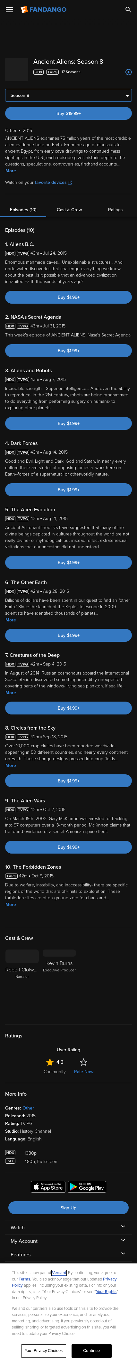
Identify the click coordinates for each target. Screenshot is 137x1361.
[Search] (128, 9)
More (10, 165)
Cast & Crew (69, 204)
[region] (68, 1312)
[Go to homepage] (44, 9)
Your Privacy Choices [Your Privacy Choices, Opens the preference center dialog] (44, 1350)
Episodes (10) (23, 204)
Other (28, 1103)
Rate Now (83, 1066)
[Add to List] (128, 72)
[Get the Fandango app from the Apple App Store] (48, 1183)
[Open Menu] (9, 9)
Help (16, 1263)
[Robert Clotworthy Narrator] (22, 978)
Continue (91, 1350)
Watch (18, 1222)
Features (20, 1249)
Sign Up (68, 1202)
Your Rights (106, 1291)
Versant (59, 1272)
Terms (24, 1279)
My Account (24, 1236)
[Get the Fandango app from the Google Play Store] (87, 1183)
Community (55, 1066)
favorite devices (53, 177)
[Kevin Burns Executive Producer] (59, 978)
